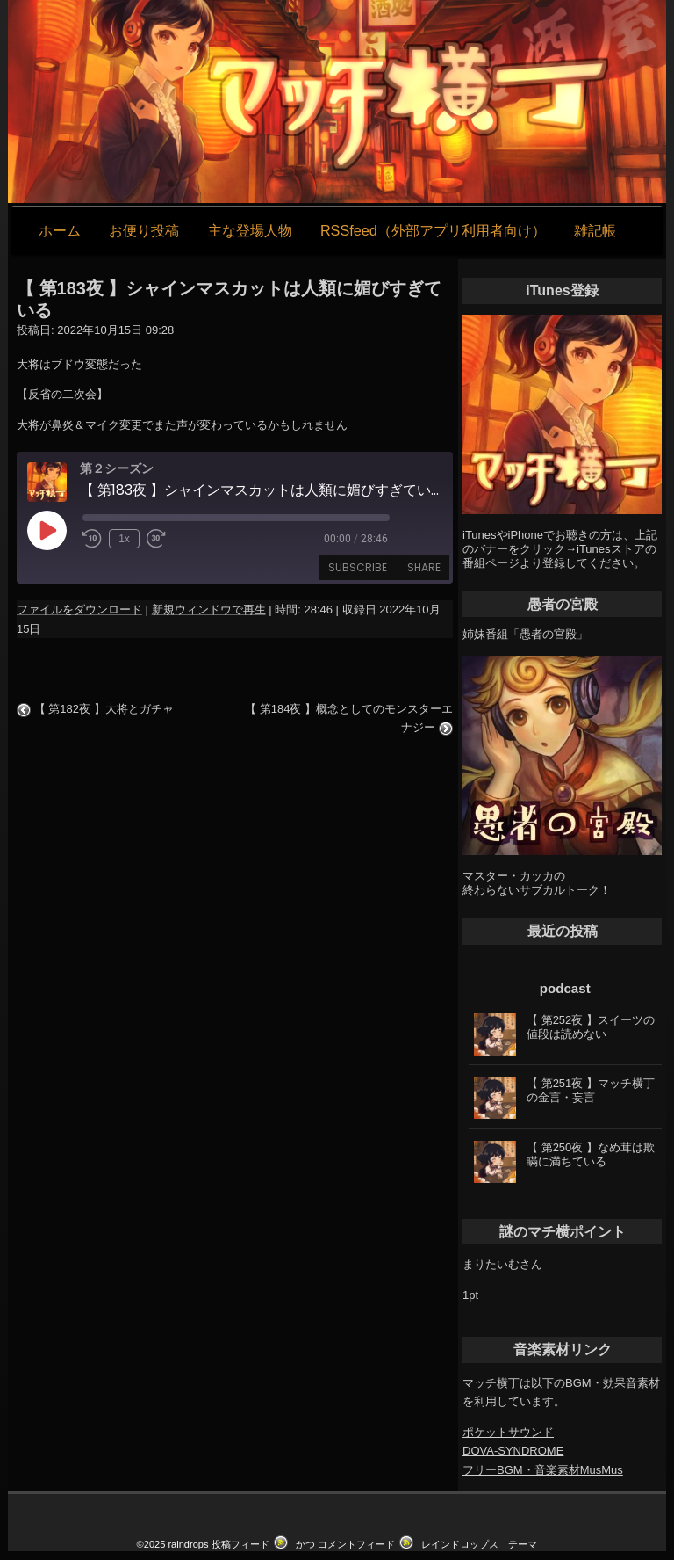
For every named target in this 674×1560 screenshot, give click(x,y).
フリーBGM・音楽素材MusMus (542, 1470)
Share (424, 567)
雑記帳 (595, 230)
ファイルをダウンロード (79, 609)
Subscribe (357, 567)
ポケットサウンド (508, 1432)
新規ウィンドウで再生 (209, 609)
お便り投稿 (144, 230)
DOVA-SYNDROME (512, 1450)
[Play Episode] (46, 530)
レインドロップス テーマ (479, 1544)
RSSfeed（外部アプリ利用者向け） (433, 230)
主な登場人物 (250, 230)
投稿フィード (240, 1544)
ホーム (60, 230)
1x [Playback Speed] (124, 539)
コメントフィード (356, 1544)
